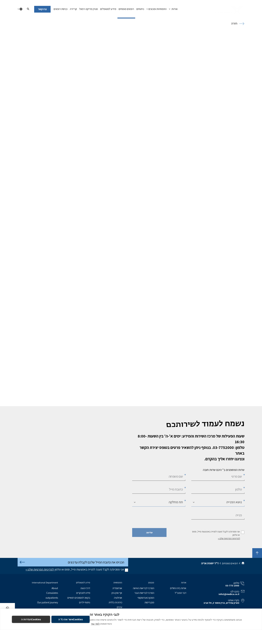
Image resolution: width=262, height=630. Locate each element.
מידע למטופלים (108, 10)
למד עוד (95, 623)
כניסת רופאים (60, 10)
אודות (173, 10)
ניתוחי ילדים (84, 602)
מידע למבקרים (83, 592)
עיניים (119, 607)
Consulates (52, 592)
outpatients (52, 597)
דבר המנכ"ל (180, 592)
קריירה (73, 10)
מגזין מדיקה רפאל (88, 10)
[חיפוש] (28, 9)
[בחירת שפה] (19, 9)
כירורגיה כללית (115, 602)
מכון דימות (149, 602)
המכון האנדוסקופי (146, 597)
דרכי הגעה (85, 588)
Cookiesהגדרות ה (31, 619)
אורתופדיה (117, 588)
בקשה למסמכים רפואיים (78, 597)
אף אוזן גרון (117, 592)
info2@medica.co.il (229, 594)
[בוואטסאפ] (7, 608)
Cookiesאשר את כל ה (70, 619)
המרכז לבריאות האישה (143, 588)
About (55, 588)
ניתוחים (140, 10)
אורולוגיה (118, 597)
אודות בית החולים (178, 588)
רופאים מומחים (126, 10)
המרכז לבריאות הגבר (144, 592)
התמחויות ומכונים (156, 10)
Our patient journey (47, 602)
